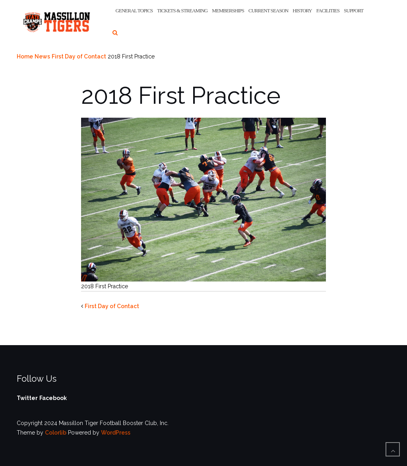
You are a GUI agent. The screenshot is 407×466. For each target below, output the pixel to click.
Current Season (268, 11)
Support (353, 11)
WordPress (115, 432)
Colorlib (55, 432)
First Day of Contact (79, 56)
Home (25, 56)
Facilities (327, 11)
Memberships (228, 11)
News (42, 56)
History (302, 11)
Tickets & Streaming (182, 11)
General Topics (134, 11)
